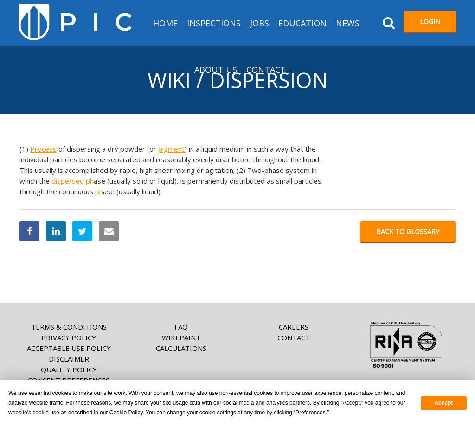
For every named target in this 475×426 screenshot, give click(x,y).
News (347, 23)
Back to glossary (407, 231)
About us (215, 69)
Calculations (181, 348)
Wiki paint (181, 337)
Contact (266, 69)
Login (430, 21)
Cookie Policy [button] (126, 412)
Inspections (214, 23)
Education (302, 23)
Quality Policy (69, 369)
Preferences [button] (310, 412)
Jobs (259, 23)
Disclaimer (69, 358)
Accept (443, 403)
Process (43, 148)
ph (90, 180)
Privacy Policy (68, 337)
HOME (165, 23)
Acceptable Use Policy (69, 348)
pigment (171, 148)
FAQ (181, 326)
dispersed (68, 180)
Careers (293, 326)
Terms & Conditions (69, 326)
